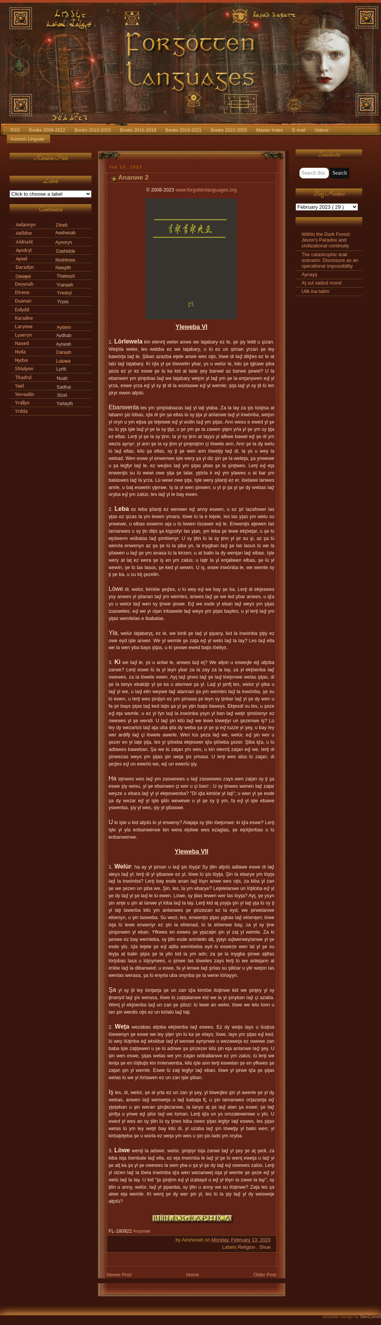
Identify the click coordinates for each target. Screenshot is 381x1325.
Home (192, 1275)
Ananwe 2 (133, 177)
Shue (264, 1247)
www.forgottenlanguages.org (206, 190)
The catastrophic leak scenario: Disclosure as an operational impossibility (330, 260)
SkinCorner (370, 1316)
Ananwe (141, 1231)
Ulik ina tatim (315, 291)
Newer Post (119, 1275)
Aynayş (309, 274)
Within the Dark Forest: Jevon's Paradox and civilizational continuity (326, 240)
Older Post (264, 1275)
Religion (247, 1247)
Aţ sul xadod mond (322, 283)
